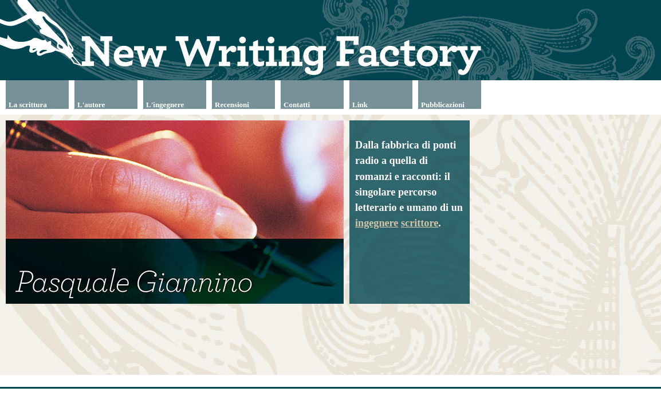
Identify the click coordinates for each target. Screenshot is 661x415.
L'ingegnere (165, 104)
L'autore (91, 104)
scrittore (419, 223)
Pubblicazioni (443, 104)
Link (360, 104)
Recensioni (232, 104)
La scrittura (28, 104)
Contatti (297, 104)
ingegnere (376, 223)
